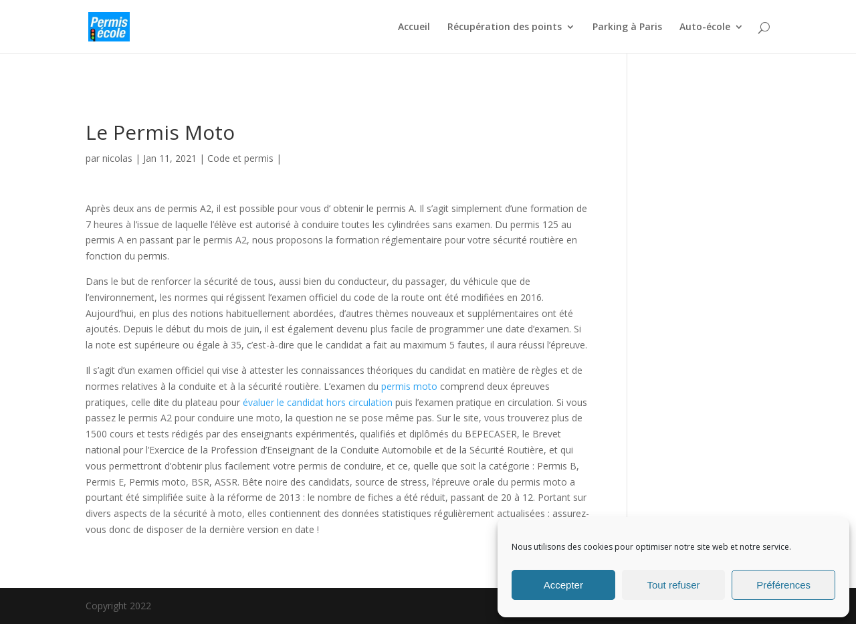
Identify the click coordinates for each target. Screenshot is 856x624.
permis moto (409, 386)
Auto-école (704, 27)
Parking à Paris (627, 27)
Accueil (414, 27)
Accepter (563, 585)
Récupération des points (504, 27)
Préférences (783, 585)
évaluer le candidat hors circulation (318, 402)
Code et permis (240, 158)
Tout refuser (673, 585)
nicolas (117, 158)
